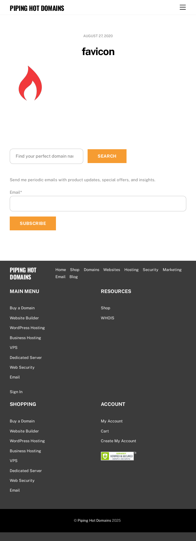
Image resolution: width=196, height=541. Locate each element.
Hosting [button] (131, 269)
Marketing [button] (172, 269)
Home (60, 269)
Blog (73, 276)
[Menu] (182, 7)
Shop (74, 269)
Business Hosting (25, 337)
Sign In (16, 391)
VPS (14, 347)
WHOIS (107, 318)
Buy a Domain (22, 307)
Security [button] (150, 269)
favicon (98, 51)
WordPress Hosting (27, 327)
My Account (112, 421)
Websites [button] (111, 269)
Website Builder (24, 318)
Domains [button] (91, 269)
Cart (105, 431)
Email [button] (60, 276)
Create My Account (118, 440)
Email (16, 192)
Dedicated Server (26, 357)
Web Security (22, 367)
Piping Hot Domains (94, 520)
